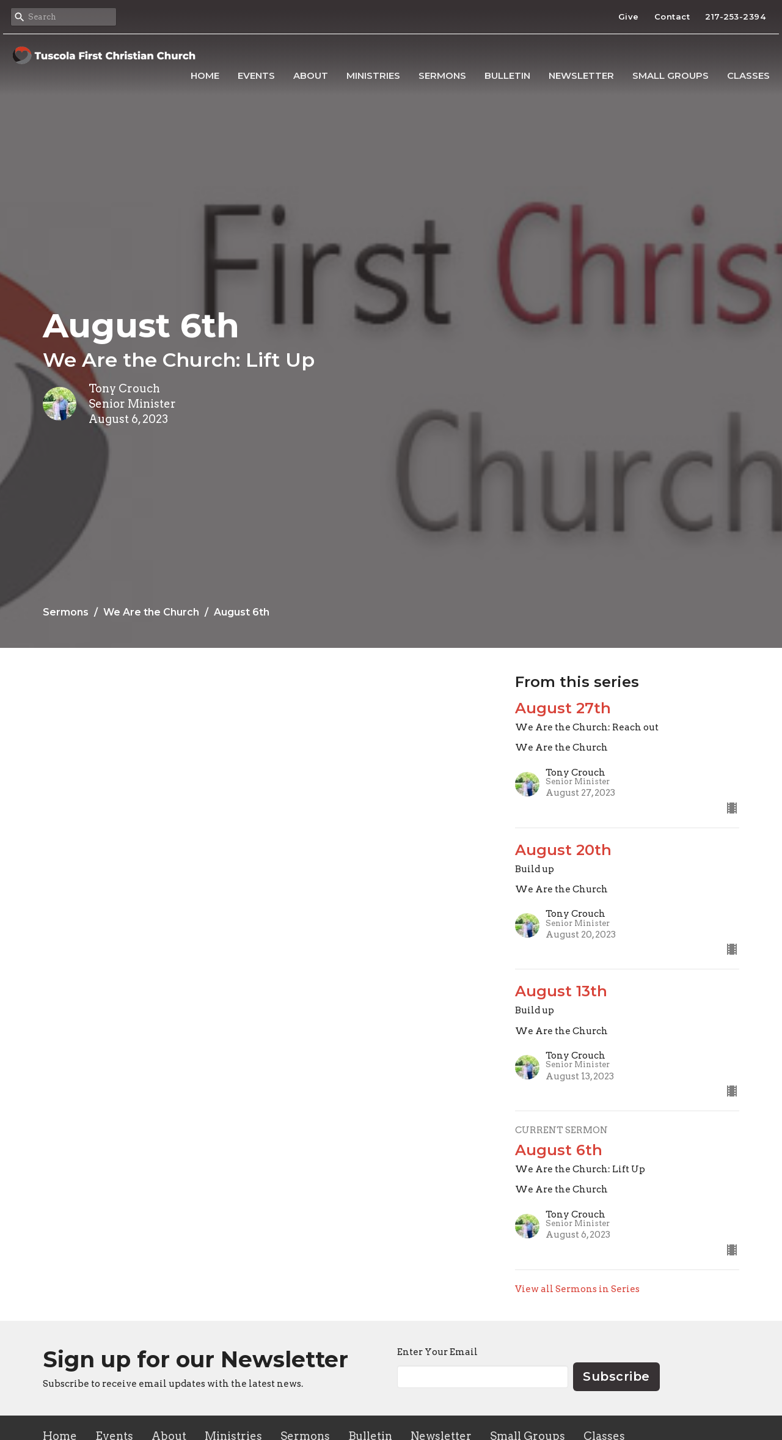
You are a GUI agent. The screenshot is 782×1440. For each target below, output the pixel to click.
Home (205, 75)
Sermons (442, 75)
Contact (672, 16)
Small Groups (670, 75)
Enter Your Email (437, 1351)
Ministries (373, 75)
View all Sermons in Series (577, 1289)
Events (256, 75)
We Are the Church (151, 612)
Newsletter (581, 75)
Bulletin (507, 75)
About (310, 75)
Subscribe (616, 1376)
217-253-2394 (735, 16)
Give (628, 16)
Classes (748, 75)
